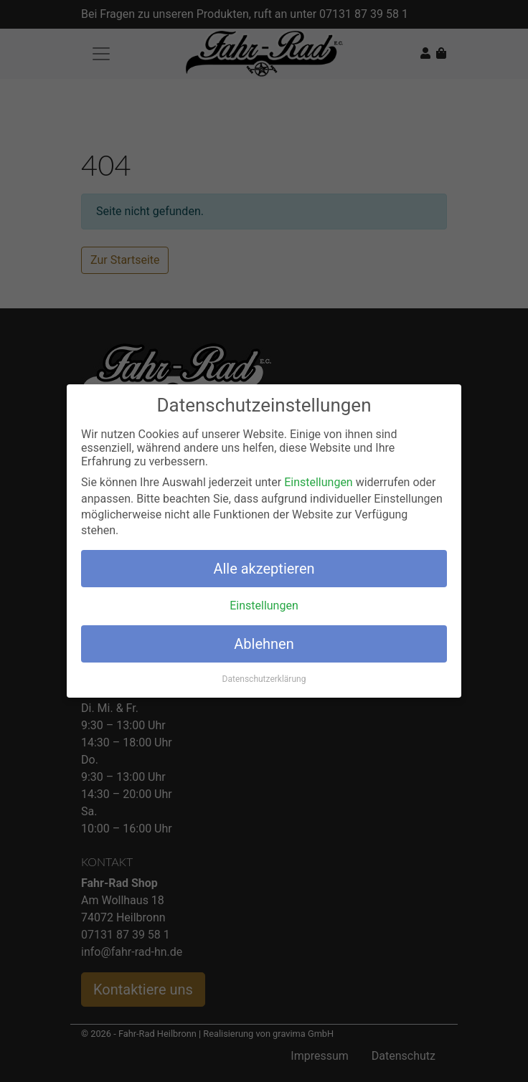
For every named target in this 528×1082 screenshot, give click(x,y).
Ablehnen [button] (263, 643)
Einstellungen (318, 482)
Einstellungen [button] (264, 605)
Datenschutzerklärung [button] (264, 679)
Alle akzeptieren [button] (263, 567)
